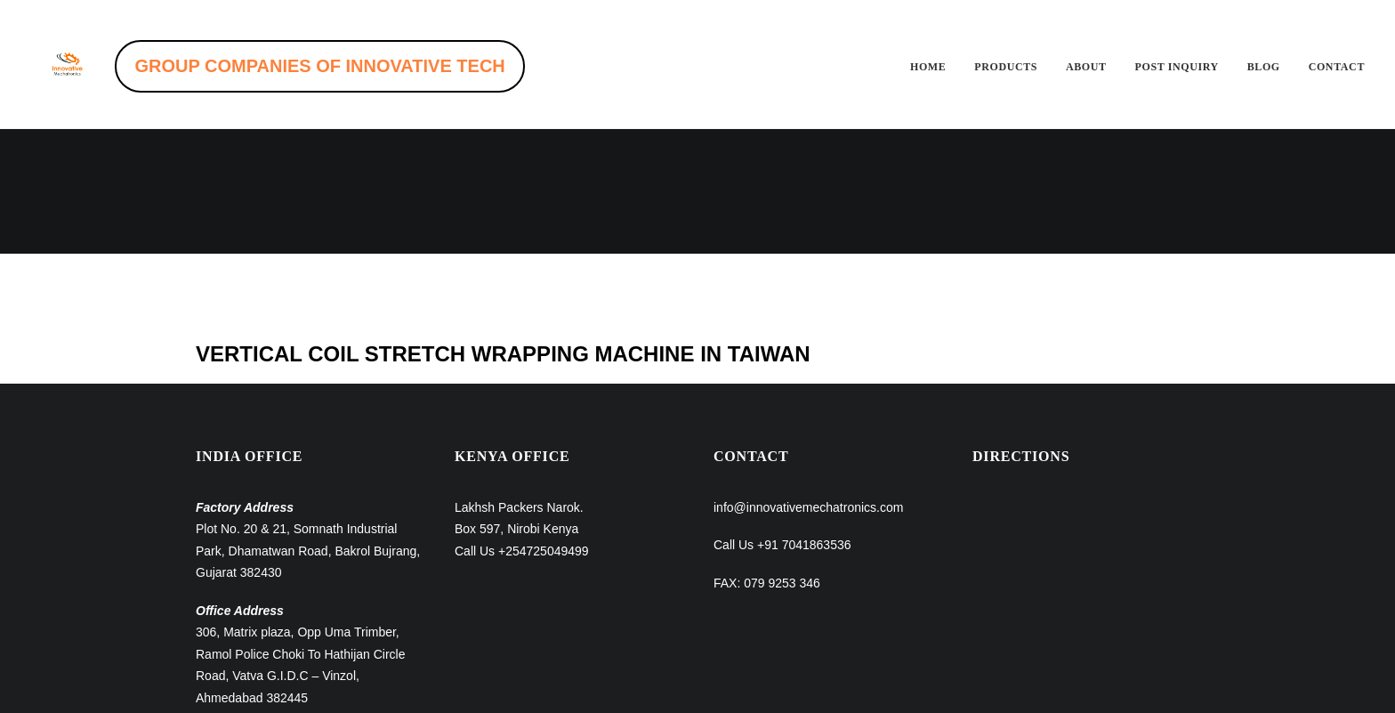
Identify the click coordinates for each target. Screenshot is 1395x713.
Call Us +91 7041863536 (782, 420)
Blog (1263, 67)
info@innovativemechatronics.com (808, 383)
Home (928, 67)
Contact (1337, 67)
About (1086, 67)
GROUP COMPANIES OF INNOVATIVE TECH (361, 66)
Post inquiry (1177, 67)
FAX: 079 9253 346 (767, 458)
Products (1005, 67)
